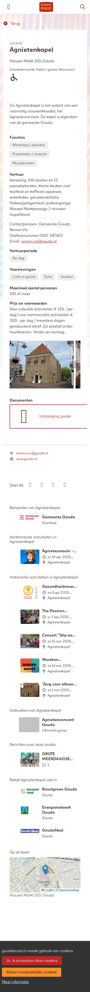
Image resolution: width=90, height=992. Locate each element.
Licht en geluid (23, 277)
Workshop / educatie (28, 145)
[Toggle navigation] (8, 6)
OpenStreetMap (69, 890)
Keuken (67, 277)
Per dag (18, 258)
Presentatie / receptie (29, 154)
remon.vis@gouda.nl (39, 241)
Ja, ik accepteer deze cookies (31, 960)
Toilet (48, 277)
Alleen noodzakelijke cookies (31, 972)
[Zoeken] (82, 6)
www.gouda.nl (26, 459)
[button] (45, 870)
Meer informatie (15, 982)
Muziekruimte (23, 163)
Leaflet (47, 890)
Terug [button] (11, 23)
